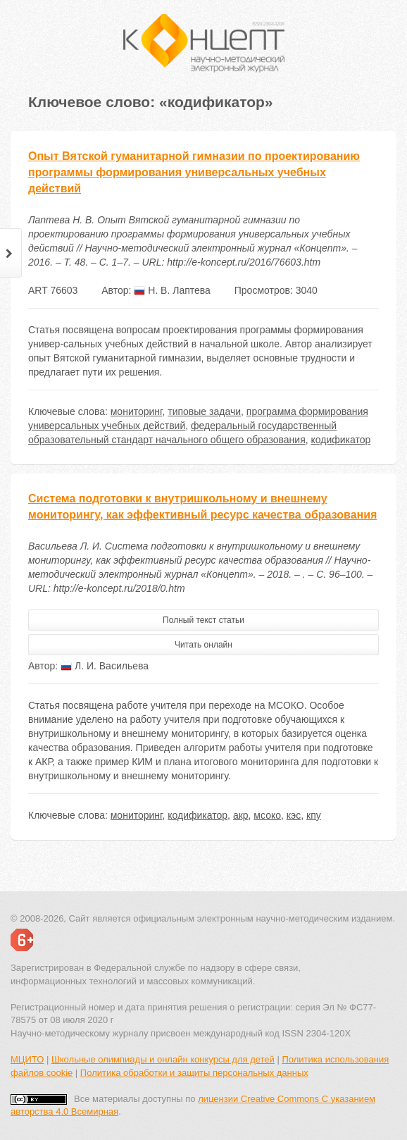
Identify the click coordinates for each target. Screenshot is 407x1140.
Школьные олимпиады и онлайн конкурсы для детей (163, 1059)
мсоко (267, 815)
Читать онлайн (203, 645)
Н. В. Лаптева (172, 290)
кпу (313, 815)
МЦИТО (27, 1059)
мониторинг (137, 411)
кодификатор (341, 439)
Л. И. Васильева (105, 665)
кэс (294, 815)
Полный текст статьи (203, 620)
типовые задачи (204, 411)
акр (241, 815)
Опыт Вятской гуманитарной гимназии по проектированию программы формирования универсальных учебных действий (194, 172)
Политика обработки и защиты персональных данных (194, 1072)
